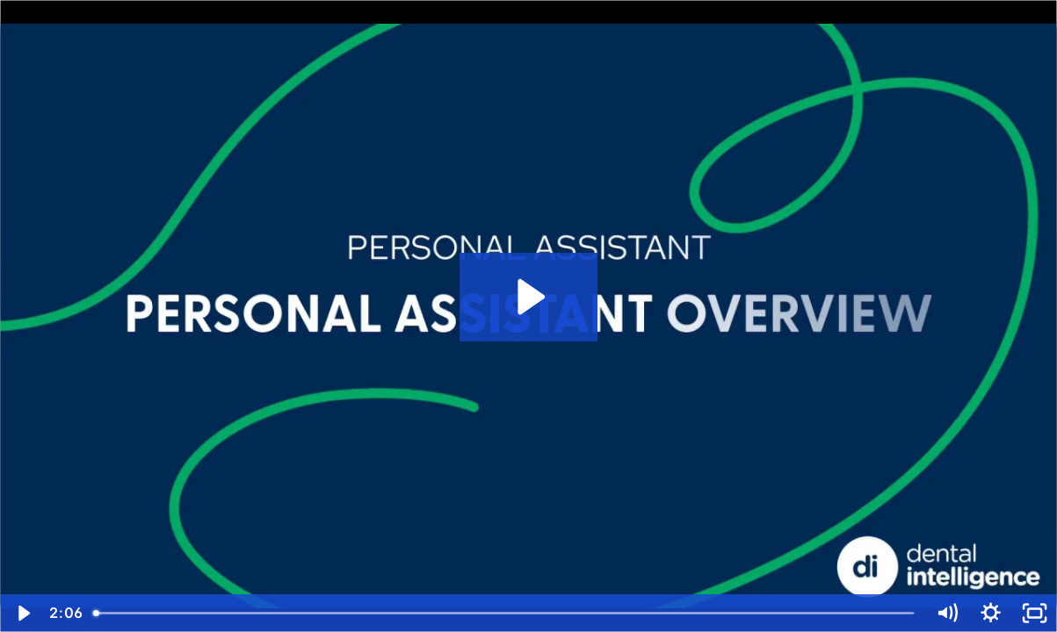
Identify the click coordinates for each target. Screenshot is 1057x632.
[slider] (505, 613)
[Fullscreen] (1035, 613)
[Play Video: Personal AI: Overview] (528, 297)
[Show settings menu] (991, 613)
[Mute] (947, 613)
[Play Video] (22, 613)
